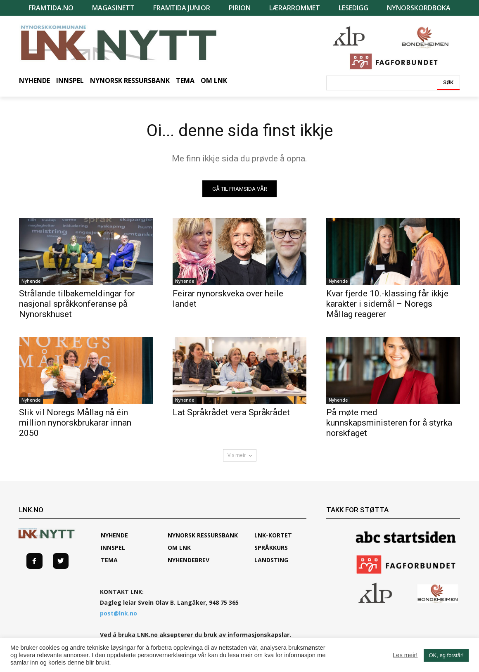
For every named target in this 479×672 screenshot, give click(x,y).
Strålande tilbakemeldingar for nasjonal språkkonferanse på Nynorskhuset (77, 304)
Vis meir (240, 455)
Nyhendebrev (188, 560)
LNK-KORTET (273, 535)
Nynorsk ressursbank (203, 535)
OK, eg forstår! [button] (446, 655)
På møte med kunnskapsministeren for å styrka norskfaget (389, 422)
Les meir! (405, 655)
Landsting (271, 560)
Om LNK (179, 547)
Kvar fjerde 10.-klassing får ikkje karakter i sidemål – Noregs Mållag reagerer (387, 304)
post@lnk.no (118, 613)
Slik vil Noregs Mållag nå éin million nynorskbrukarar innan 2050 (75, 422)
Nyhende (30, 281)
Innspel (113, 547)
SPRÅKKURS (271, 547)
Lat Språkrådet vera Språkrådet (231, 412)
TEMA (109, 560)
